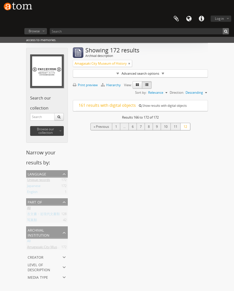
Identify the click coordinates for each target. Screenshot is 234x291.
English (32, 192)
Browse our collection (45, 131)
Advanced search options (140, 73)
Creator (35, 256)
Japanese (33, 186)
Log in (219, 18)
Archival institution (38, 232)
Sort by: (141, 92)
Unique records (38, 180)
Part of (35, 201)
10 (165, 126)
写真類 (32, 221)
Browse (34, 31)
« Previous (101, 126)
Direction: (177, 92)
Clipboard (176, 19)
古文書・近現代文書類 (43, 215)
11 (175, 126)
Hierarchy (111, 85)
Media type (38, 276)
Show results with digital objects (163, 106)
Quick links (201, 19)
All (29, 209)
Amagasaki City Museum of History (53, 248)
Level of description (39, 267)
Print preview (85, 85)
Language (189, 19)
